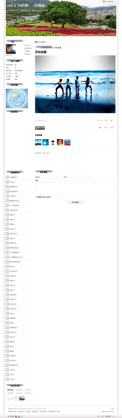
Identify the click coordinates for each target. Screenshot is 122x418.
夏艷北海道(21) (14, 248)
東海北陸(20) (14, 365)
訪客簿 (9, 18)
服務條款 (35, 411)
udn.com (111, 411)
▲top (112, 409)
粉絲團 (12, 416)
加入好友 (27, 45)
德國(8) (12, 351)
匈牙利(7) (13, 229)
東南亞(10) (13, 332)
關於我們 (21, 411)
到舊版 (40, 5)
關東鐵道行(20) (14, 201)
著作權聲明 (43, 411)
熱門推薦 (28, 393)
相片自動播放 (41, 42)
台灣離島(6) (13, 177)
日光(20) (12, 182)
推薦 (99, 127)
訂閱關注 (27, 51)
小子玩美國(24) (14, 205)
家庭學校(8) (13, 327)
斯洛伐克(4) (13, 233)
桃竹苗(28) (13, 304)
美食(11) (12, 285)
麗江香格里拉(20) (15, 262)
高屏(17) (12, 290)
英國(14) (12, 342)
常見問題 (28, 411)
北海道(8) (13, 356)
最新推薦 (28, 390)
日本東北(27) (14, 271)
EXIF (111, 127)
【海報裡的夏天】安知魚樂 (50, 48)
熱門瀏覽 (10, 393)
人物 (43, 153)
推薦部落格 (28, 48)
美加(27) (12, 313)
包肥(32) (12, 224)
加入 (102, 416)
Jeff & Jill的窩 (17, 5)
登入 (98, 416)
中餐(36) (12, 219)
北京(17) (12, 379)
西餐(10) (12, 215)
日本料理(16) (14, 210)
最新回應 (19, 390)
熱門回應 (19, 393)
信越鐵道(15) (14, 187)
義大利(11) (13, 360)
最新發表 (10, 390)
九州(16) (12, 370)
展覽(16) (12, 280)
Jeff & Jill (8, 55)
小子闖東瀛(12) (14, 252)
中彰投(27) (13, 299)
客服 (58, 411)
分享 (105, 127)
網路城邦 (108, 416)
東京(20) (12, 337)
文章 (8, 10)
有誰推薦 (38, 135)
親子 (48, 153)
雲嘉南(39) (13, 295)
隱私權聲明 (51, 411)
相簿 (8, 14)
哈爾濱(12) (13, 318)
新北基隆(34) (14, 191)
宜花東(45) (13, 309)
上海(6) (12, 374)
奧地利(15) (13, 243)
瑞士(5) (12, 346)
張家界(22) (13, 276)
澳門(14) (12, 266)
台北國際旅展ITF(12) (16, 257)
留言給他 (27, 54)
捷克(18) (12, 238)
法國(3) (12, 323)
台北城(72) (13, 196)
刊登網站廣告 (12, 411)
